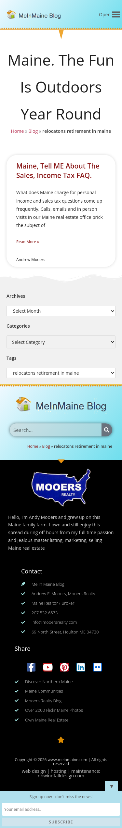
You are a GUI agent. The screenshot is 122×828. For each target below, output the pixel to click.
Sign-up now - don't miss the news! (61, 796)
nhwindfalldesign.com (61, 775)
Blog (33, 131)
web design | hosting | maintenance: (61, 771)
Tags (12, 358)
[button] (105, 14)
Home (17, 131)
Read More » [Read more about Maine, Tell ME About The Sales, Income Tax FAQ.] (27, 242)
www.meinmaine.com (67, 759)
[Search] (107, 429)
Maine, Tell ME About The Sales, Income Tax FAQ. (58, 170)
